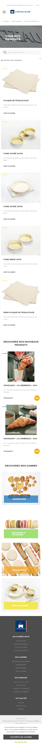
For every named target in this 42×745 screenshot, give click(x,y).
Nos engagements (21, 644)
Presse (21, 709)
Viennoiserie (21, 665)
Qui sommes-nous (21, 637)
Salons (21, 702)
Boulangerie (21, 668)
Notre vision (21, 641)
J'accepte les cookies (21, 737)
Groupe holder (21, 650)
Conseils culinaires (21, 692)
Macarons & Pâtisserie (21, 661)
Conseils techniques (21, 688)
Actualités (21, 698)
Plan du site (21, 719)
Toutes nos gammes (11, 60)
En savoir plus (21, 742)
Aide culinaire (21, 671)
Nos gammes (16, 21)
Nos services (21, 678)
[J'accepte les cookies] (39, 734)
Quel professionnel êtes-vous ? (19, 5)
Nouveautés (21, 706)
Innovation (21, 685)
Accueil (6, 21)
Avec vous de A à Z (21, 682)
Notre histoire (21, 647)
